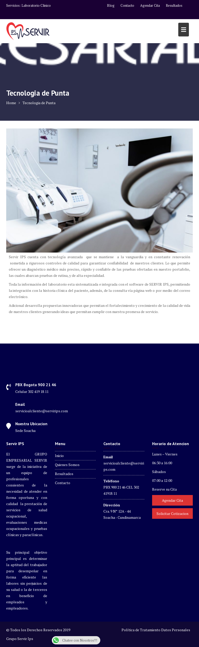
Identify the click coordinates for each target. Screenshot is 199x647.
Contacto (127, 5)
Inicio (59, 455)
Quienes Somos (67, 464)
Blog (111, 5)
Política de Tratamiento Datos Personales (156, 629)
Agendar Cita (150, 5)
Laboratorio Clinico (36, 5)
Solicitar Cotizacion (172, 513)
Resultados (174, 5)
